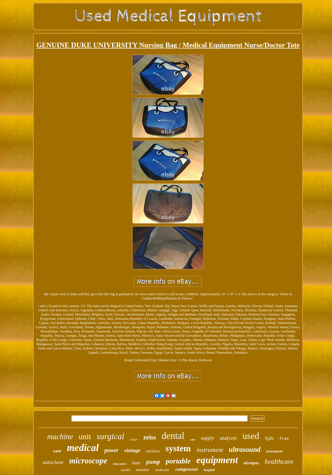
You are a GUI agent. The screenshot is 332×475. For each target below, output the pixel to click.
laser (136, 462)
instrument (210, 449)
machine (60, 436)
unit (85, 436)
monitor (143, 469)
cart (192, 439)
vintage (132, 450)
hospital (209, 470)
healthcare (279, 461)
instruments (274, 451)
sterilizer (153, 451)
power (111, 450)
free (284, 439)
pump (153, 461)
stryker (134, 439)
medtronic (162, 470)
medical (83, 447)
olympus (251, 463)
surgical (110, 436)
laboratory (119, 463)
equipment (217, 460)
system (178, 448)
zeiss (149, 437)
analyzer (228, 438)
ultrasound (245, 449)
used (251, 436)
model (125, 470)
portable (178, 461)
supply (207, 438)
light (269, 438)
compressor (186, 469)
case (57, 450)
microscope (88, 460)
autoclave (53, 462)
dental (173, 436)
